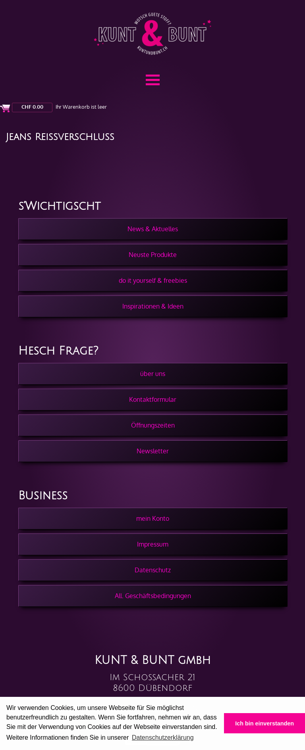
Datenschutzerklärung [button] (163, 737)
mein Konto (152, 518)
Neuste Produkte (153, 255)
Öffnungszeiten (153, 425)
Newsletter (153, 451)
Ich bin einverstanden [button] (264, 723)
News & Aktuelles (152, 229)
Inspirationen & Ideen (152, 306)
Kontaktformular (152, 399)
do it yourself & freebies (153, 280)
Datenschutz (153, 570)
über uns (152, 374)
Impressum (152, 544)
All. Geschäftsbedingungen (153, 596)
